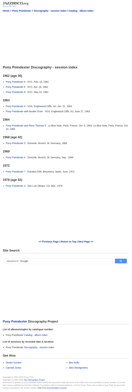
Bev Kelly (74, 362)
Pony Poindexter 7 (15, 171)
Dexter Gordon (14, 362)
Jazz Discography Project (34, 380)
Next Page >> (85, 241)
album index (87, 10)
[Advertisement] (66, 38)
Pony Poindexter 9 (15, 81)
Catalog (73, 10)
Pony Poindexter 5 (15, 143)
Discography (41, 10)
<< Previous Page (49, 241)
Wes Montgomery (78, 367)
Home (6, 10)
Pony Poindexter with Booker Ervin (24, 111)
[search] (58, 261)
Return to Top (68, 241)
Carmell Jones (13, 367)
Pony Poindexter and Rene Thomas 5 (26, 125)
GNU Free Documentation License (52, 388)
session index (59, 10)
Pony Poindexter (21, 10)
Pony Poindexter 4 (15, 106)
